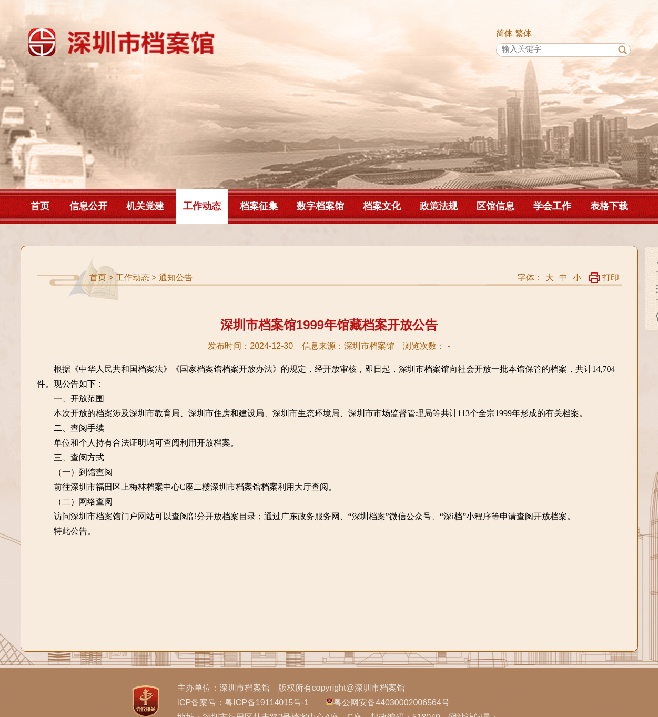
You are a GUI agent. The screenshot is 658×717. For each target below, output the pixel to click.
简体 (504, 33)
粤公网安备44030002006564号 (391, 702)
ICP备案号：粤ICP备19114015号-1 (243, 702)
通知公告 (176, 277)
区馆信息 (495, 206)
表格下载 (609, 206)
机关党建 (145, 206)
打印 (604, 277)
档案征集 (259, 206)
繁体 (523, 33)
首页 (40, 206)
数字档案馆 (320, 206)
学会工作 (552, 206)
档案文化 (382, 206)
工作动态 (202, 206)
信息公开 (88, 206)
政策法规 (439, 206)
